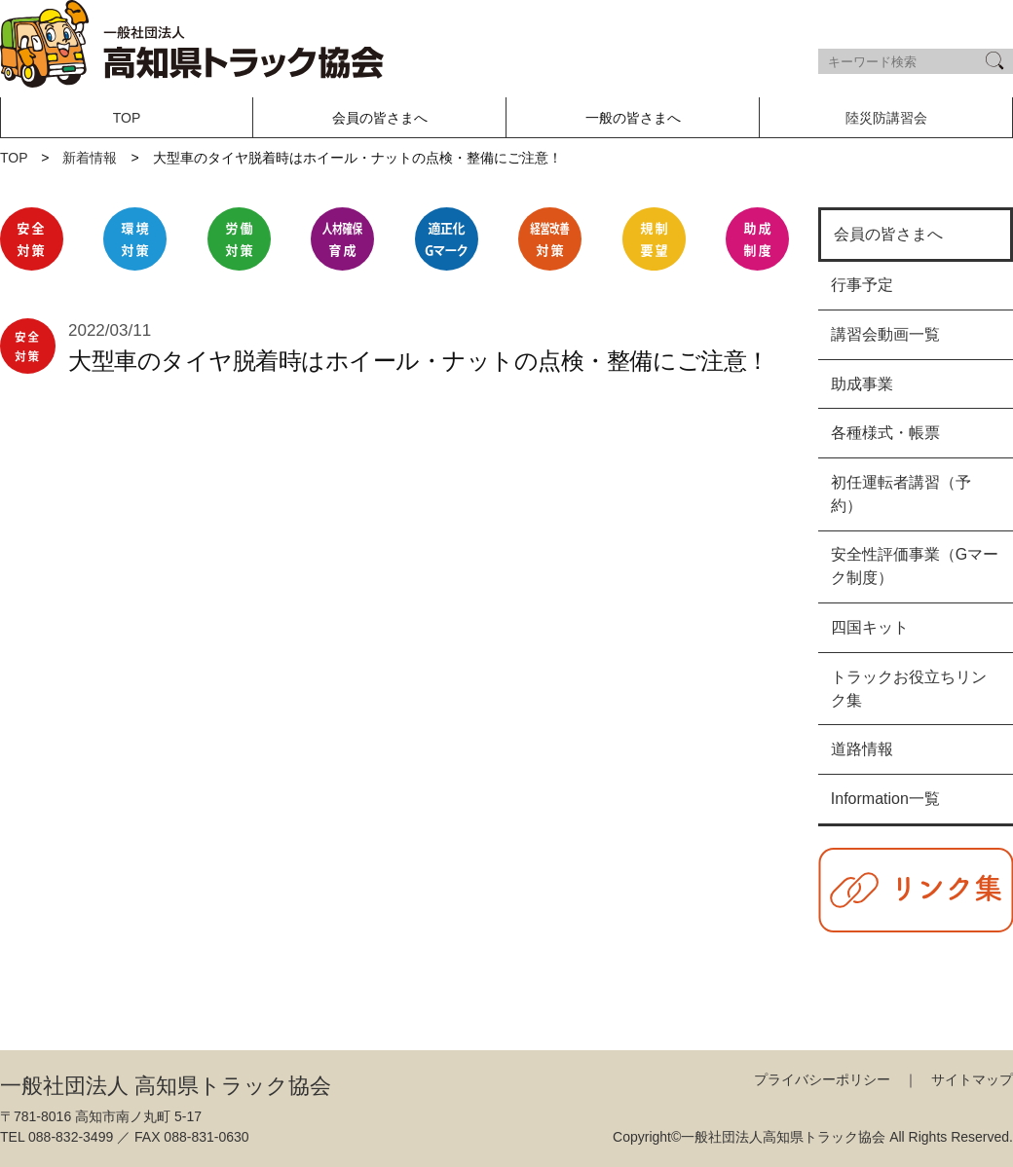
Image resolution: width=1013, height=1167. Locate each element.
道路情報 (862, 749)
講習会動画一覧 (885, 334)
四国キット (870, 627)
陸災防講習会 (886, 118)
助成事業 (862, 384)
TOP (127, 118)
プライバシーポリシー (822, 1079)
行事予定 (862, 284)
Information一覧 (885, 798)
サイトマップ (972, 1079)
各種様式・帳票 (885, 432)
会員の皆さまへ (888, 234)
